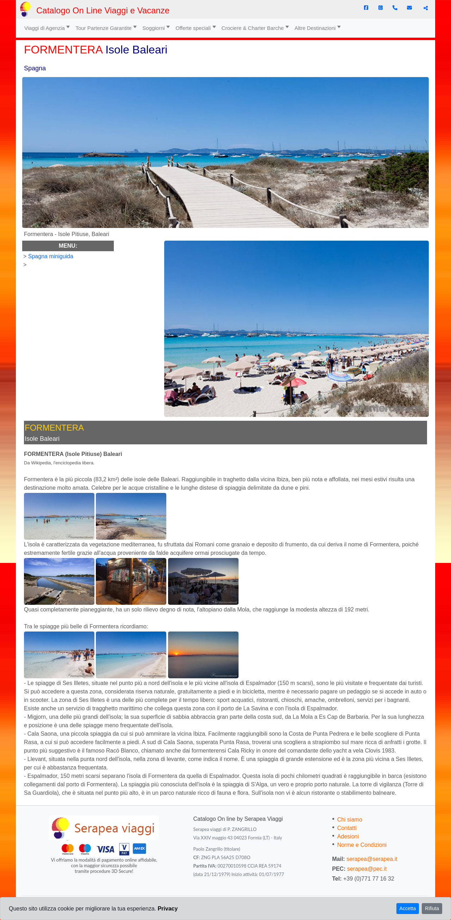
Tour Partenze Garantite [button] (103, 28)
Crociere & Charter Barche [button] (253, 28)
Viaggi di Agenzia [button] (44, 28)
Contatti (347, 828)
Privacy (167, 909)
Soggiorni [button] (153, 28)
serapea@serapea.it (371, 859)
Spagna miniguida (50, 256)
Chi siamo (349, 820)
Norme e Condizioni (362, 845)
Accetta (408, 908)
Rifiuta (432, 908)
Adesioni (348, 836)
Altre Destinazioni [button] (315, 28)
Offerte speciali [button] (193, 28)
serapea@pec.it (367, 869)
